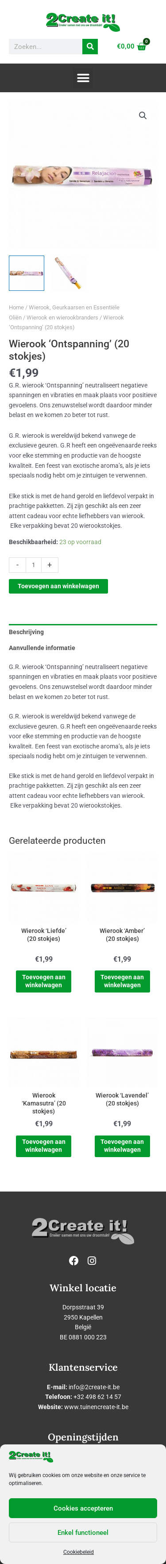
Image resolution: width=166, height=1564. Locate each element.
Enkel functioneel (83, 1533)
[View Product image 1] (26, 273)
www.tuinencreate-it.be (96, 1406)
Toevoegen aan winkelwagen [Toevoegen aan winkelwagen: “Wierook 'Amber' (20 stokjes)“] (122, 981)
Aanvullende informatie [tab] (42, 647)
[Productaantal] (34, 565)
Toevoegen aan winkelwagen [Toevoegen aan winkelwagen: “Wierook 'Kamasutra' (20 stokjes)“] (44, 1145)
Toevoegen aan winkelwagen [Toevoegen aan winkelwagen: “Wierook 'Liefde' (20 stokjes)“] (44, 981)
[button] (83, 78)
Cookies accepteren (83, 1508)
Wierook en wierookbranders (62, 317)
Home (16, 307)
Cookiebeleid (78, 1552)
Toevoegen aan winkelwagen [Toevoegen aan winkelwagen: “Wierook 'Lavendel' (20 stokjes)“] (122, 1145)
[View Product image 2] (68, 273)
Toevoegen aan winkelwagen (58, 586)
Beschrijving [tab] (26, 631)
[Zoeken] (90, 46)
